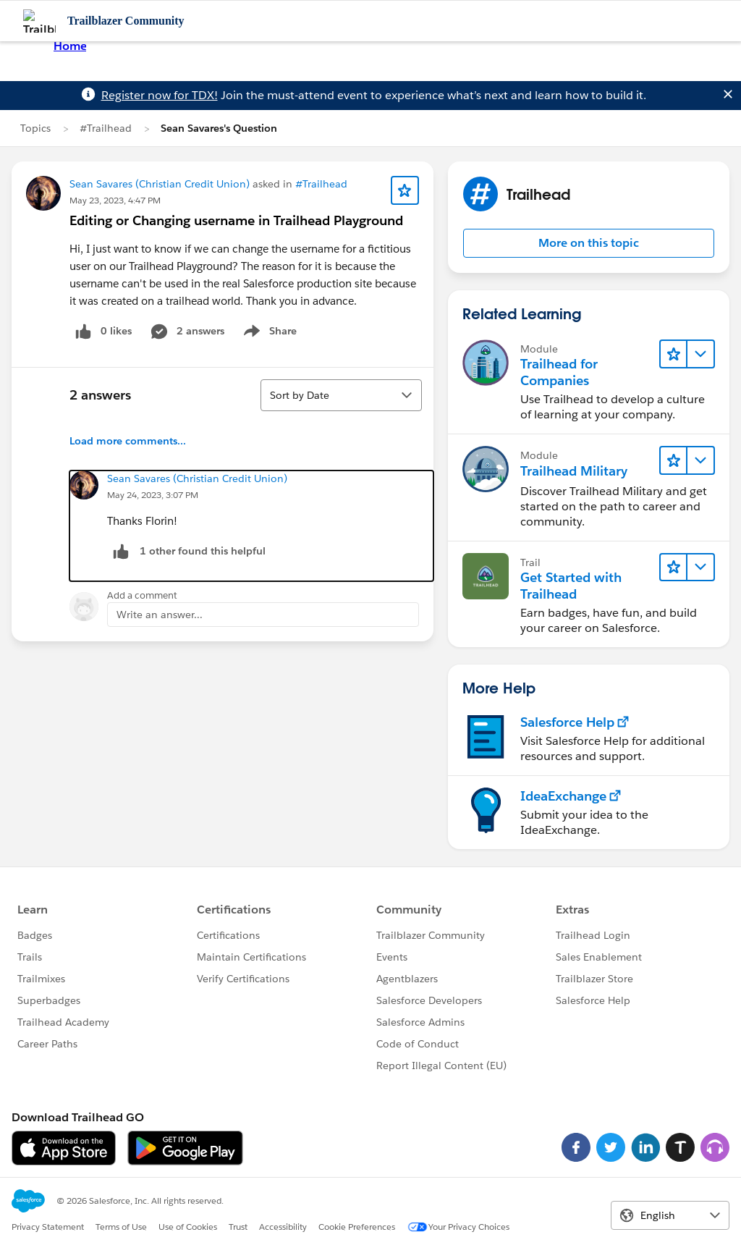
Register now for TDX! (159, 95)
